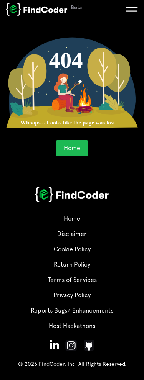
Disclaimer (72, 234)
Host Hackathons (72, 325)
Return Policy (72, 264)
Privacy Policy (72, 295)
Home (72, 148)
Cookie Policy (72, 249)
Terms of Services (72, 279)
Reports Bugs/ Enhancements (72, 310)
